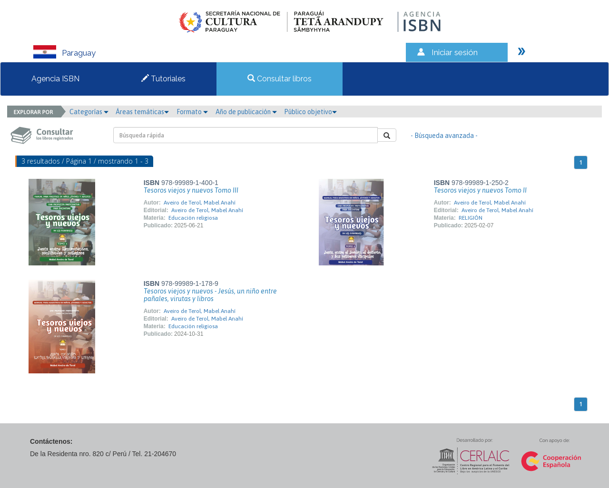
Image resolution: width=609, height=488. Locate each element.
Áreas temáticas (142, 112)
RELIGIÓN (470, 218)
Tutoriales (163, 78)
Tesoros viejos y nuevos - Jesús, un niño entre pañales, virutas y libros (210, 295)
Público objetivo (310, 112)
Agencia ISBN (55, 78)
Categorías (88, 112)
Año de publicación (246, 112)
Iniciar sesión (455, 52)
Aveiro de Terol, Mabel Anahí (200, 202)
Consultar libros (279, 78)
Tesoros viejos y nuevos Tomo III (191, 190)
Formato (192, 112)
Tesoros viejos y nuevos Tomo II (480, 190)
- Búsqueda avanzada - (444, 135)
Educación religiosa (193, 218)
